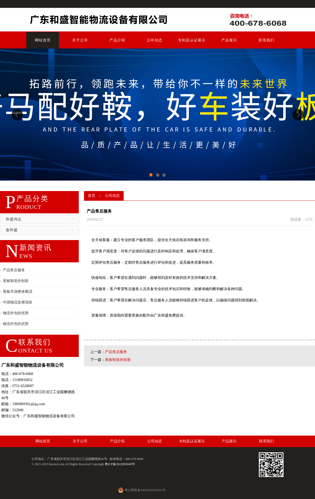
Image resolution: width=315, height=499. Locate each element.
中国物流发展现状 (16, 302)
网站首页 (43, 40)
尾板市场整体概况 (16, 292)
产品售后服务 (12, 270)
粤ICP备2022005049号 (120, 464)
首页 (91, 196)
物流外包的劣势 (14, 324)
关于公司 (80, 40)
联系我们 (266, 40)
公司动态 (154, 40)
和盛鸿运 (40, 219)
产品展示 (229, 40)
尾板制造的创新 (14, 281)
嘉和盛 (40, 230)
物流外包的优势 (14, 313)
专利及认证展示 (192, 40)
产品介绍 (117, 40)
